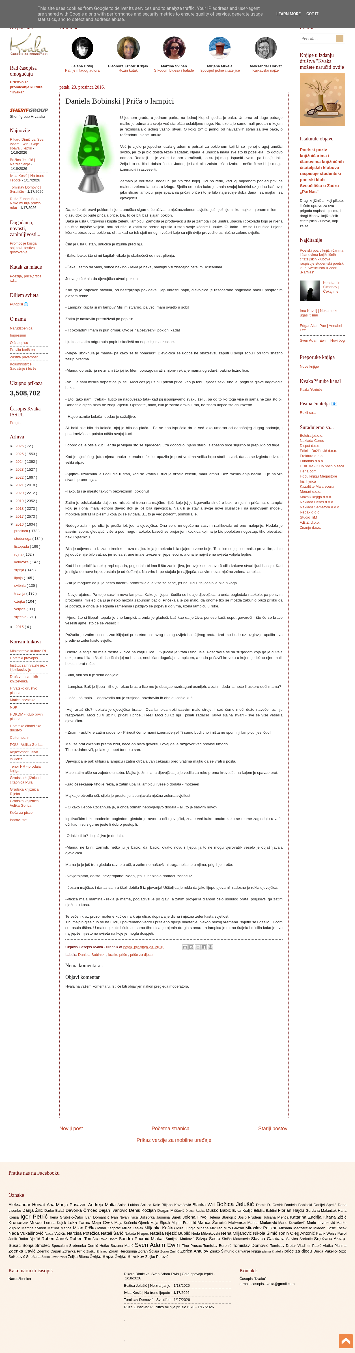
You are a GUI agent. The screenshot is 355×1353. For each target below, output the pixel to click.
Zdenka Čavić (22, 1251)
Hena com (308, 471)
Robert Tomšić (85, 1238)
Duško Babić (219, 1210)
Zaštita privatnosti (24, 357)
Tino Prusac (192, 1245)
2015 (20, 627)
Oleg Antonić (303, 1233)
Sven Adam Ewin (158, 1244)
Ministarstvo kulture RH (29, 651)
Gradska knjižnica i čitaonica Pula (25, 780)
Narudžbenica (21, 328)
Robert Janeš (56, 1238)
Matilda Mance (60, 1228)
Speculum (60, 1245)
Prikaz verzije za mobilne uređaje (174, 1140)
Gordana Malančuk (321, 1210)
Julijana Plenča (276, 1217)
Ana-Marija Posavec (67, 1204)
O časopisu (19, 343)
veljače (20, 609)
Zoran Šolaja (149, 1251)
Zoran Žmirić (170, 1251)
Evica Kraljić (242, 1210)
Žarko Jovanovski (55, 1256)
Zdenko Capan (50, 1251)
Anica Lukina (128, 1205)
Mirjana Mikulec (210, 1228)
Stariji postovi (273, 1128)
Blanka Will (204, 1204)
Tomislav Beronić (218, 1245)
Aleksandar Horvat (27, 1204)
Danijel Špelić (326, 1205)
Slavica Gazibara (268, 1238)
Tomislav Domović (251, 1245)
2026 (20, 446)
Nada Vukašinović (26, 1233)
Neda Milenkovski (206, 1233)
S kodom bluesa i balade (174, 70)
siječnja (20, 617)
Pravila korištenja (24, 350)
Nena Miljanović (237, 1233)
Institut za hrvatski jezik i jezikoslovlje (28, 667)
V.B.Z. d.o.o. (310, 522)
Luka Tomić (80, 1222)
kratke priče (118, 954)
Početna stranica (171, 1128)
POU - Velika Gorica (26, 744)
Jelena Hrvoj (196, 1217)
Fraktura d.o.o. (312, 456)
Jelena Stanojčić (223, 1217)
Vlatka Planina (335, 1245)
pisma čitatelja (273, 1251)
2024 (20, 461)
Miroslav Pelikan (262, 1227)
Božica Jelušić (236, 1204)
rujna (18, 554)
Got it (312, 14)
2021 (20, 485)
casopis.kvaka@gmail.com (273, 1284)
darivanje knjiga (248, 1251)
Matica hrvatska (22, 700)
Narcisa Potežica (84, 1233)
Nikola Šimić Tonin (271, 1233)
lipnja (19, 578)
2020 (20, 493)
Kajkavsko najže (265, 70)
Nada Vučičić (56, 1233)
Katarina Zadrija (307, 1217)
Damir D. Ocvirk (270, 1205)
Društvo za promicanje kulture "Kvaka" (26, 87)
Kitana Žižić (335, 1217)
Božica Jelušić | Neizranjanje (22, 162)
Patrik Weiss (326, 1233)
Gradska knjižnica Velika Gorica (24, 803)
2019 (20, 501)
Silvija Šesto (209, 1238)
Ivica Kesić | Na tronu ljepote (147, 1292)
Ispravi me (18, 820)
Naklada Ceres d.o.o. (317, 502)
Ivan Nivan (120, 1217)
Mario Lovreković (321, 1223)
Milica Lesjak (133, 1228)
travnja (20, 593)
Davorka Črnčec (82, 1210)
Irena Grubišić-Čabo (67, 1217)
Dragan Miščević (171, 1210)
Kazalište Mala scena (317, 486)
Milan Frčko (85, 1227)
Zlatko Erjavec (98, 1251)
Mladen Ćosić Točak (330, 1228)
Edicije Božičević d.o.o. (318, 451)
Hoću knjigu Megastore (318, 476)
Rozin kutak (128, 70)
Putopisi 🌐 (19, 304)
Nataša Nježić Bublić (170, 1233)
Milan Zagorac (109, 1228)
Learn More (288, 14)
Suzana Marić (123, 1245)
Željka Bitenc (79, 1256)
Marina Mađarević (263, 1223)
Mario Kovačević (292, 1223)
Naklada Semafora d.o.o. (320, 507)
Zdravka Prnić (75, 1251)
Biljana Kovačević (177, 1205)
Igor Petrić (35, 1216)
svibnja (20, 585)
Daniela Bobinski (92, 954)
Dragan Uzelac (196, 1210)
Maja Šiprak (161, 1223)
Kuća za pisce (21, 812)
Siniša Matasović (236, 1239)
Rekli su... (308, 412)
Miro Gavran (235, 1228)
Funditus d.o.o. (312, 461)
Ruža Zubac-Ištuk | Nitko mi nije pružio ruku (25, 203)
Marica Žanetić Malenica (222, 1222)
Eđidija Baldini (266, 1210)
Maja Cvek (103, 1222)
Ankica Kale (151, 1205)
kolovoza (21, 562)
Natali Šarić (113, 1233)
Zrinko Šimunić (222, 1251)
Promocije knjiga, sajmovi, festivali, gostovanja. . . (24, 247)
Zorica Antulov (195, 1251)
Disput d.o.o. (310, 446)
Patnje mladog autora (82, 70)
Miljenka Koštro (160, 1227)
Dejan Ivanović (114, 1210)
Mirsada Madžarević (296, 1228)
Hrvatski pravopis (24, 658)
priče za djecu (141, 954)
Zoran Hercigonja (123, 1251)
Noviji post (71, 1128)
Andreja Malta (102, 1204)
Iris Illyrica (308, 481)
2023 (20, 469)
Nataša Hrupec (137, 1233)
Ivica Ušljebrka (143, 1217)
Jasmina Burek (169, 1217)
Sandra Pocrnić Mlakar (142, 1238)
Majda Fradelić (184, 1223)
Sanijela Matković (180, 1239)
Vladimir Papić (310, 1245)
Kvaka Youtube (311, 389)
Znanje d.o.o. (310, 527)
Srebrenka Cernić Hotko (90, 1245)
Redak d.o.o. (310, 512)
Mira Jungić (186, 1228)
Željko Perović (156, 1256)
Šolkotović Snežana (25, 1256)
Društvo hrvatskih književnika (24, 679)
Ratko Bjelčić (29, 1239)
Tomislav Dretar (284, 1245)
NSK (13, 707)
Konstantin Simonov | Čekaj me (331, 287)
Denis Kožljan (143, 1210)
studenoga (23, 538)
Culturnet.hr (19, 737)
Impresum (18, 335)
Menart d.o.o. (310, 491)
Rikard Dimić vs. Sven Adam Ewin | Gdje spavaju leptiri (28, 143)
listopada (22, 546)
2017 (20, 516)
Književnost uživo (24, 752)
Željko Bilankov (130, 1256)
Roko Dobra (109, 1239)
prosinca (21, 531)
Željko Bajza (102, 1256)
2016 (20, 524)
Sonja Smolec (36, 1245)
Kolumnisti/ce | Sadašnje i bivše (23, 366)
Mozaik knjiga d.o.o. (316, 497)
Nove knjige (309, 366)
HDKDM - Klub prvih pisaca (322, 466)
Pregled (16, 423)
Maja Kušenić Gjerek (132, 1223)
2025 (20, 454)
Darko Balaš (55, 1210)
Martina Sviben (34, 1228)
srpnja (19, 570)
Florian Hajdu (292, 1210)
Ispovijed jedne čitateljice (220, 70)
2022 (20, 477)
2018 (20, 508)
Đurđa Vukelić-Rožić (330, 1251)
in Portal (16, 759)
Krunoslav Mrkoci (26, 1222)
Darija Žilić (33, 1210)
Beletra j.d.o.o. (311, 435)
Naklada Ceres (312, 440)
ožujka (20, 601)
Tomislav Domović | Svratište (147, 1300)
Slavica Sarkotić (300, 1239)
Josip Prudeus (250, 1217)
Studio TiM (308, 517)
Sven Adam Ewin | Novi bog (322, 340)
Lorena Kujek (56, 1223)
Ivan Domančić (98, 1217)
